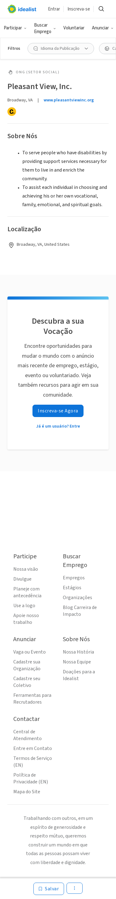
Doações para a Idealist (79, 675)
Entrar (54, 9)
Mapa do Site (26, 791)
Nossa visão (25, 569)
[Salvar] (48, 889)
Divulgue (22, 579)
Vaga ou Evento (29, 652)
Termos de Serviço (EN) (32, 762)
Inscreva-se (78, 9)
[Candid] (11, 111)
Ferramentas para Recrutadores (32, 698)
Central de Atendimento (27, 735)
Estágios (72, 587)
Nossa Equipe (77, 661)
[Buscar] (101, 9)
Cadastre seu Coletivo (26, 682)
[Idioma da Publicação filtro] (61, 48)
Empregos (74, 577)
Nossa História (78, 652)
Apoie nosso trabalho (26, 619)
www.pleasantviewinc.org (69, 100)
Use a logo (24, 605)
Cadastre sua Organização (27, 665)
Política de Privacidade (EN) (30, 778)
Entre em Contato (32, 748)
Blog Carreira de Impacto (80, 611)
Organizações (77, 597)
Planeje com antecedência (27, 592)
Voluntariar (73, 28)
